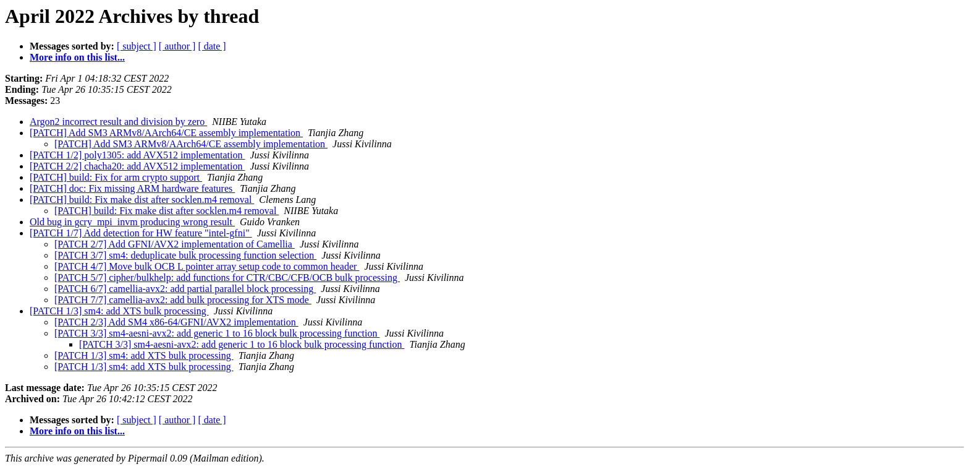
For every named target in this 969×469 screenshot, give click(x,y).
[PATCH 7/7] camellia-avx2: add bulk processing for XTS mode (182, 300)
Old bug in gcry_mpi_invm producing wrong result (132, 222)
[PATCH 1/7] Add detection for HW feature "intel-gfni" (141, 233)
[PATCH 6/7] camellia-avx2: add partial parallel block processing (185, 288)
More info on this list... (77, 57)
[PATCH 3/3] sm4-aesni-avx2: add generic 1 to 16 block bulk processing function (216, 333)
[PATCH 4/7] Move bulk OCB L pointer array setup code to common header (206, 266)
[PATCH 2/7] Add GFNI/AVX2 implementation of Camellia (174, 244)
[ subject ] (136, 46)
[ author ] (177, 46)
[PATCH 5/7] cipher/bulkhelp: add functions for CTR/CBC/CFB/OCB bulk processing (227, 277)
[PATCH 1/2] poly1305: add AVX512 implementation (137, 155)
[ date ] (212, 46)
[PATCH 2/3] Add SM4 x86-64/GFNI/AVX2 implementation (176, 322)
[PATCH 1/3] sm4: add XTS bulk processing (119, 311)
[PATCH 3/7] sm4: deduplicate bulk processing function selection (185, 255)
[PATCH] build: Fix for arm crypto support (116, 177)
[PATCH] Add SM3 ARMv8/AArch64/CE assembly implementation (166, 132)
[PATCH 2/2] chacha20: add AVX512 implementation (137, 166)
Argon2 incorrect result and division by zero (118, 121)
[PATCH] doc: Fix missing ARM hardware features (132, 188)
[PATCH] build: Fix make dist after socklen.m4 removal (142, 199)
